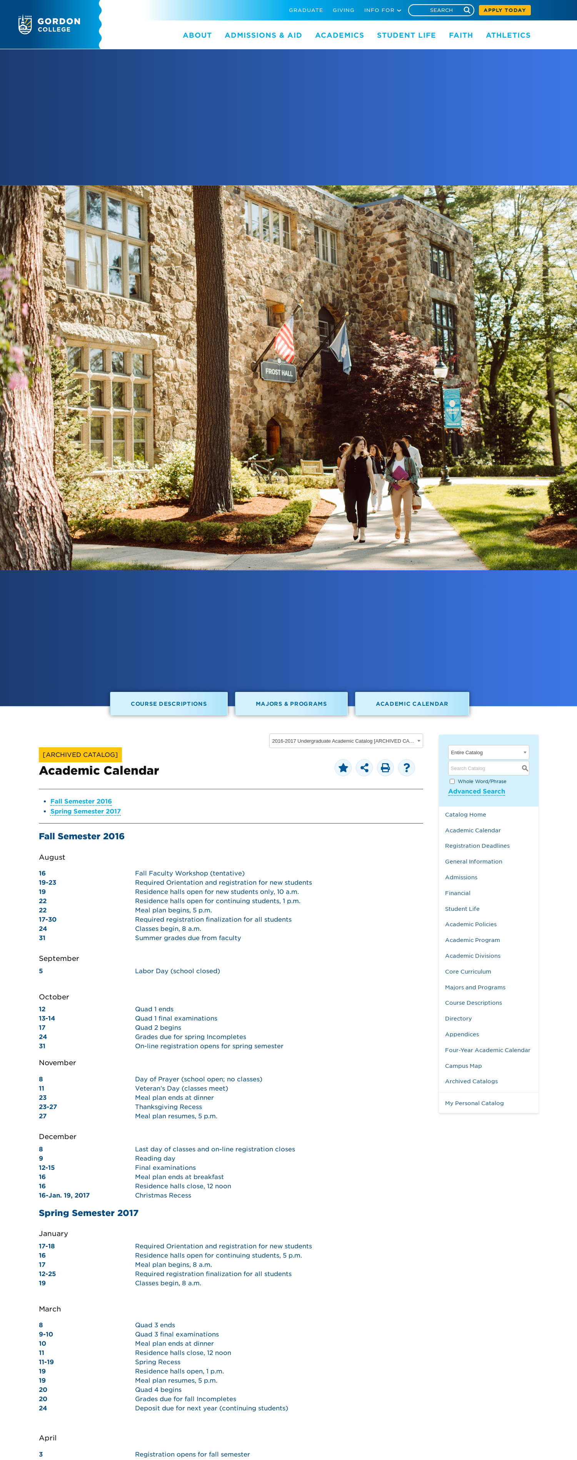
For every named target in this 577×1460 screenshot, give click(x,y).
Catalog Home (465, 814)
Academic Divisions (472, 955)
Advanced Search (476, 791)
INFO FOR (379, 10)
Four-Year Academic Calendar (487, 1050)
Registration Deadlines (477, 845)
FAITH (461, 35)
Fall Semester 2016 (81, 801)
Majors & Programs (291, 703)
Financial (457, 893)
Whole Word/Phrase (482, 781)
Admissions (461, 877)
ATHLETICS (508, 35)
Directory (458, 1018)
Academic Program (472, 940)
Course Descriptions (169, 703)
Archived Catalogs (471, 1081)
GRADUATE (306, 10)
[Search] (441, 10)
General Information (473, 861)
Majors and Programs (475, 987)
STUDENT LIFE (406, 35)
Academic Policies (471, 924)
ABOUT (197, 35)
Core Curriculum (468, 971)
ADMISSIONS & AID (263, 35)
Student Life (462, 908)
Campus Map (463, 1065)
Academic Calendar (412, 703)
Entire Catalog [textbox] (467, 752)
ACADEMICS (339, 35)
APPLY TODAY (505, 10)
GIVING (344, 10)
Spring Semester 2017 (85, 811)
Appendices (462, 1034)
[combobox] (346, 740)
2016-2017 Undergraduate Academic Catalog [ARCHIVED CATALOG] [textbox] (343, 741)
